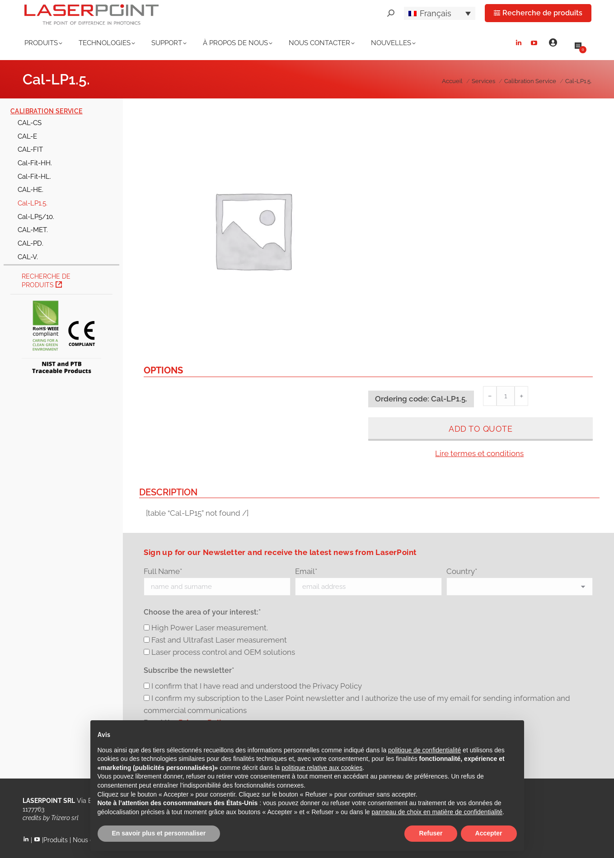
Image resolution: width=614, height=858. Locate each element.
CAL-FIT (30, 149)
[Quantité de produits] (506, 396)
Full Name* (163, 571)
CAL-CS (30, 122)
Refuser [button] (430, 833)
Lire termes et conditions (479, 453)
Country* (461, 571)
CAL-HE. (30, 189)
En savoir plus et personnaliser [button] (159, 833)
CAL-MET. (33, 229)
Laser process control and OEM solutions (223, 652)
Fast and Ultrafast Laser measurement (219, 639)
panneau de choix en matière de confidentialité (437, 812)
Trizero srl (65, 817)
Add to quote (480, 429)
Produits (55, 840)
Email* (306, 571)
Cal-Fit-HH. (35, 163)
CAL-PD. (30, 243)
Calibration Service (46, 111)
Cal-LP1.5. (32, 203)
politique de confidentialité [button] (424, 750)
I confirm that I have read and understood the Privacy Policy (256, 685)
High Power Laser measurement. (209, 627)
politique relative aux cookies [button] (321, 767)
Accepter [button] (488, 833)
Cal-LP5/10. (36, 216)
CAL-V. (28, 257)
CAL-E (27, 136)
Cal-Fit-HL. (34, 176)
